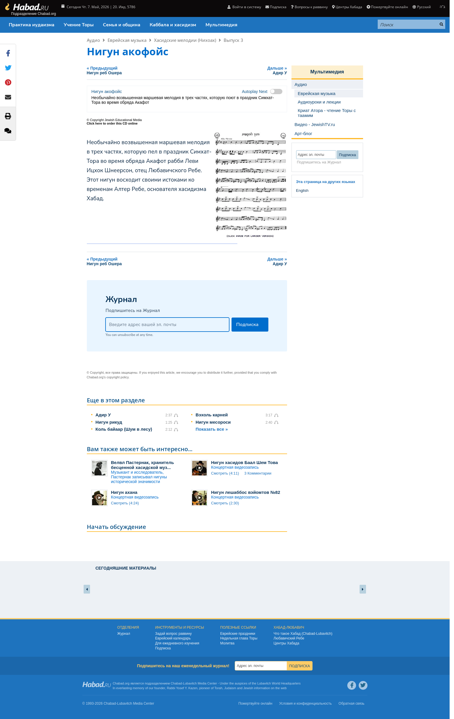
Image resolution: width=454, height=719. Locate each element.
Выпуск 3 (233, 40)
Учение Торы (79, 25)
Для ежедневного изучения (177, 643)
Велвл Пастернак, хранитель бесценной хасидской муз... (142, 465)
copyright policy (118, 377)
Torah (218, 688)
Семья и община (121, 25)
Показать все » (212, 429)
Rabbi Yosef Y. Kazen (182, 688)
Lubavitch (190, 683)
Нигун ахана (124, 492)
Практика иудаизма (31, 25)
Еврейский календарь (173, 638)
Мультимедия (221, 25)
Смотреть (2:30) (225, 503)
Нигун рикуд (109, 422)
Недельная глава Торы (238, 638)
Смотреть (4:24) (125, 503)
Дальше (251, 70)
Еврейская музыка (127, 40)
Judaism (230, 688)
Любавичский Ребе (289, 638)
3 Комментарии (258, 473)
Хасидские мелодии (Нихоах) (185, 40)
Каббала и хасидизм (173, 25)
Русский (421, 6)
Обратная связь (351, 703)
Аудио (93, 40)
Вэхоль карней (212, 414)
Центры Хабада (347, 6)
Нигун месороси (213, 422)
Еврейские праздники (237, 634)
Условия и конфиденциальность (305, 703)
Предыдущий (148, 70)
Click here (94, 123)
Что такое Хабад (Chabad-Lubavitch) (303, 634)
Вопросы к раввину (309, 6)
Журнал (123, 634)
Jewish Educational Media (123, 120)
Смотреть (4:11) (225, 473)
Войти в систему (244, 6)
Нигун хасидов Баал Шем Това (244, 462)
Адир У (103, 414)
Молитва (227, 643)
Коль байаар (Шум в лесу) (124, 429)
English (302, 190)
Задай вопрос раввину (173, 634)
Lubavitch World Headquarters (279, 683)
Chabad (176, 683)
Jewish (248, 688)
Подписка (275, 6)
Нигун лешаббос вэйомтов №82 (245, 492)
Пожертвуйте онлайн (387, 6)
